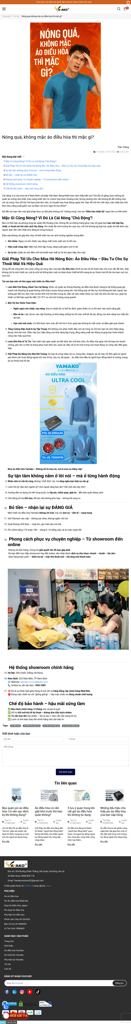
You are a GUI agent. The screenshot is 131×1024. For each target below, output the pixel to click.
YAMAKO (28, 886)
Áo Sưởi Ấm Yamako (14, 955)
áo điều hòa (15, 726)
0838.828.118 (27, 876)
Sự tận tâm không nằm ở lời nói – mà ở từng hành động (33, 170)
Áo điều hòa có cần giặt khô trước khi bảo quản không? (48, 811)
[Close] (128, 2)
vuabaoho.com (40, 682)
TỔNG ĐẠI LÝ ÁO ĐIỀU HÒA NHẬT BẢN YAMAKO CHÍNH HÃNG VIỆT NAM (63, 2)
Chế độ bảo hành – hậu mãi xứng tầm (24, 188)
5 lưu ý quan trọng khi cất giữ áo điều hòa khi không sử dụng (81, 811)
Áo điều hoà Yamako (14, 950)
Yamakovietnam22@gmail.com (29, 880)
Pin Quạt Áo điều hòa (14, 910)
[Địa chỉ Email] (65, 983)
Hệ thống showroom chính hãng (21, 184)
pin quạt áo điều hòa (70, 726)
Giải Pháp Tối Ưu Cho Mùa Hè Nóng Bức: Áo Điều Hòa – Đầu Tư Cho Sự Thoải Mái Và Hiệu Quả (53, 166)
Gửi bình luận (65, 772)
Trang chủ (9, 941)
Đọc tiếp (5, 841)
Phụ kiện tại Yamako (13, 959)
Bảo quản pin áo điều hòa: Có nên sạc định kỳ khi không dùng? (15, 811)
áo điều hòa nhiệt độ (51, 726)
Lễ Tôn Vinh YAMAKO (14, 928)
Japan (48, 886)
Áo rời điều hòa (11, 896)
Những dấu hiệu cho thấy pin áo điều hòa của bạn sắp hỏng (113, 811)
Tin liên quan (65, 783)
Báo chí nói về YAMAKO (15, 924)
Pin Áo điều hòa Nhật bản (16, 901)
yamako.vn (25, 682)
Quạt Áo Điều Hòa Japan (15, 905)
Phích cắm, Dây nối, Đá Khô (17, 919)
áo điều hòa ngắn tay (32, 726)
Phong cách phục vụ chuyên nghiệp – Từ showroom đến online (36, 179)
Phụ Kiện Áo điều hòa (14, 914)
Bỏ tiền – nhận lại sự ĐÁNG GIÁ (21, 175)
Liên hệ (7, 969)
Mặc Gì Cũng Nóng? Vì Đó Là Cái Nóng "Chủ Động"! (31, 161)
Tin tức (7, 964)
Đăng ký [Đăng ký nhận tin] (119, 983)
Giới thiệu (8, 945)
